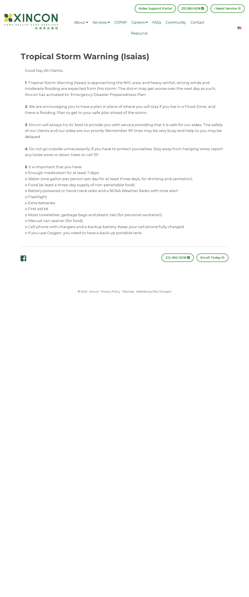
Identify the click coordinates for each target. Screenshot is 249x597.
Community (176, 22)
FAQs (156, 22)
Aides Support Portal (155, 8)
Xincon (94, 291)
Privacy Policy (110, 291)
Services (101, 22)
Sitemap (128, 291)
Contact (197, 22)
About (81, 22)
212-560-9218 (192, 8)
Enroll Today (212, 258)
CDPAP (120, 22)
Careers (139, 22)
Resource (139, 33)
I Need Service (227, 8)
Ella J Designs (162, 291)
